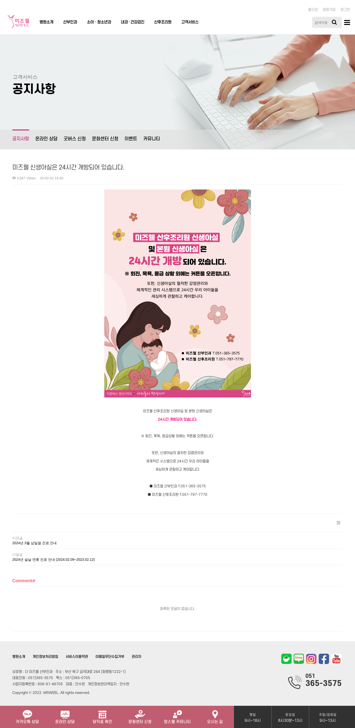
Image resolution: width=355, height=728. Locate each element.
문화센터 (140, 715)
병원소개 (46, 22)
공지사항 (20, 135)
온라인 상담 (46, 139)
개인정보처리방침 (45, 657)
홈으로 (313, 10)
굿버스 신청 (75, 139)
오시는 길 (215, 715)
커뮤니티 (151, 139)
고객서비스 (189, 22)
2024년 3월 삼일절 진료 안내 (34, 543)
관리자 (136, 657)
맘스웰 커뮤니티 (177, 715)
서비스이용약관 (77, 657)
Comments (23, 580)
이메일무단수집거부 (109, 657)
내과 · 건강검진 (132, 22)
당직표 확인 (102, 715)
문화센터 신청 (105, 139)
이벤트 (130, 139)
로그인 (345, 10)
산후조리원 (162, 22)
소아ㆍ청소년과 (99, 22)
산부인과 (70, 22)
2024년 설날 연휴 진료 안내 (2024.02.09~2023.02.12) (53, 560)
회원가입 (329, 10)
